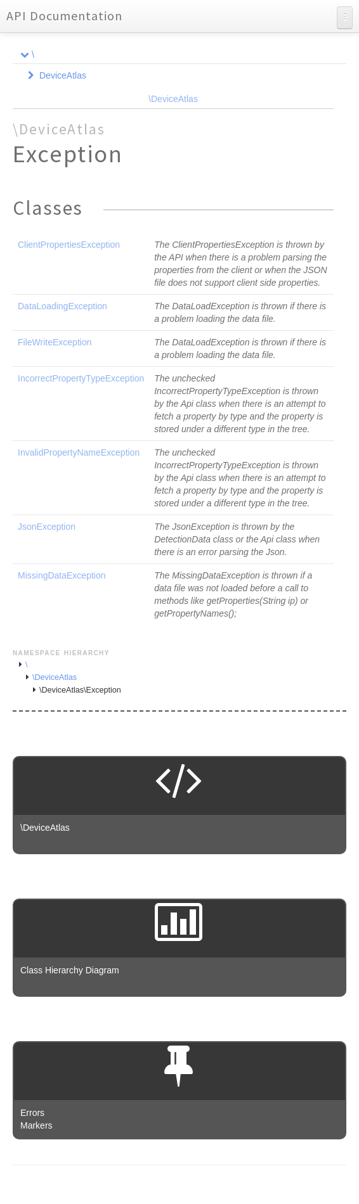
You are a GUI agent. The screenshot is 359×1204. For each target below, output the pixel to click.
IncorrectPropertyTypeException (81, 378)
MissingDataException (62, 575)
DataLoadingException (62, 306)
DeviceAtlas (62, 75)
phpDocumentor (165, 1185)
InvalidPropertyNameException (79, 452)
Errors (32, 1113)
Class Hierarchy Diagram (69, 970)
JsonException (46, 527)
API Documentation (64, 15)
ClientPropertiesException (69, 245)
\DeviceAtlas (173, 99)
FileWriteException (54, 342)
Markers (36, 1125)
